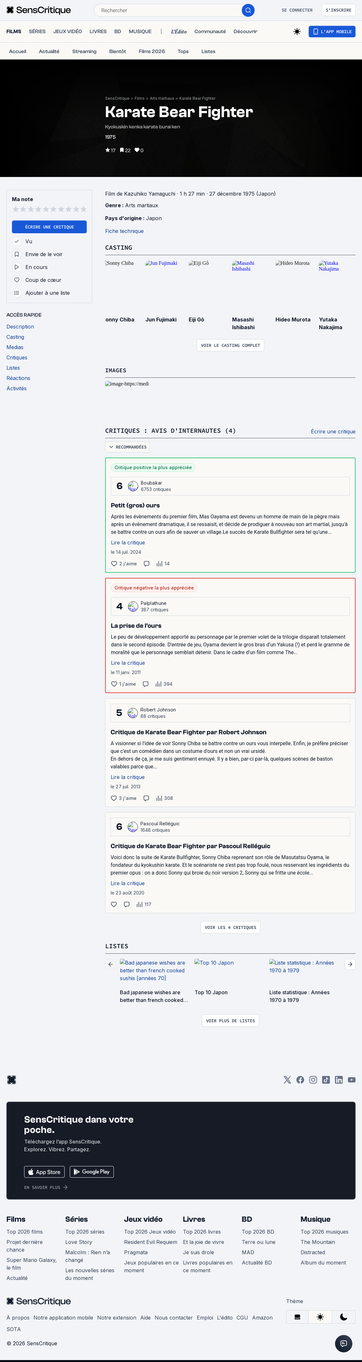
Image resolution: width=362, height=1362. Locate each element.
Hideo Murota (293, 322)
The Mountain (318, 1244)
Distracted (313, 1254)
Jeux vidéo (143, 1221)
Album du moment (323, 1264)
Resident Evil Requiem (150, 1244)
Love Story (78, 1244)
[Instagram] (313, 1084)
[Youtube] (352, 1084)
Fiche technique (124, 234)
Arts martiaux (162, 98)
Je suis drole (198, 1254)
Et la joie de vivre (203, 1244)
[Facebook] (300, 1084)
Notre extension (116, 1319)
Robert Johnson (158, 712)
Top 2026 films (24, 1233)
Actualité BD (257, 1264)
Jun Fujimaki (160, 322)
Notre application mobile (63, 1319)
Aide (145, 1319)
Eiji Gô (196, 322)
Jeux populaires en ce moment (151, 1268)
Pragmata (136, 1254)
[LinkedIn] (339, 1084)
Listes (116, 948)
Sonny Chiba (118, 322)
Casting (118, 250)
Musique (315, 1221)
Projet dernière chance (24, 1248)
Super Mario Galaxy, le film (31, 1266)
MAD (248, 1254)
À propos (18, 1319)
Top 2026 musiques (324, 1233)
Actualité (17, 1280)
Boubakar (151, 485)
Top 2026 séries (84, 1233)
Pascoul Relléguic (160, 826)
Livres (194, 1221)
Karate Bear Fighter (197, 98)
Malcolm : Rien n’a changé (87, 1258)
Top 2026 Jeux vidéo (150, 1233)
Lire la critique (128, 545)
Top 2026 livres (202, 1233)
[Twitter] (287, 1084)
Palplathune (154, 605)
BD (247, 1221)
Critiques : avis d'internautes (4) (170, 433)
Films (140, 98)
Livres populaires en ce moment (207, 1268)
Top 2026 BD (258, 1233)
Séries (76, 1221)
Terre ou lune (259, 1244)
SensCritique (117, 98)
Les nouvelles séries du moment (89, 1276)
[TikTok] (326, 1084)
